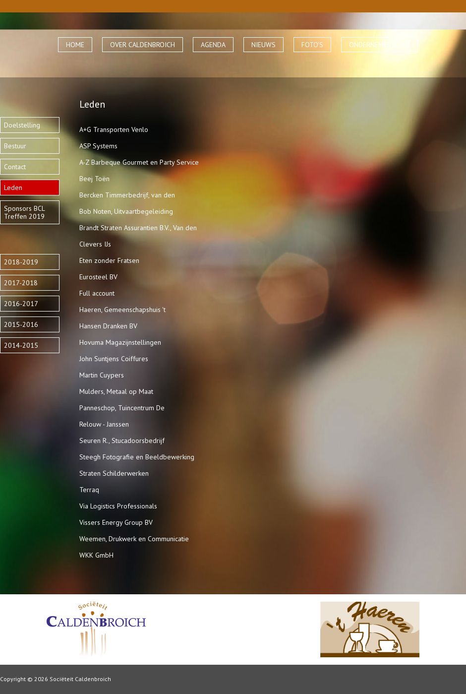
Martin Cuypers (101, 375)
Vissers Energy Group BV (116, 522)
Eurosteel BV (98, 276)
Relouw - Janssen (104, 424)
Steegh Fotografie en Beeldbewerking (136, 456)
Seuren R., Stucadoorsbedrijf (122, 440)
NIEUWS (263, 44)
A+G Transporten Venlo (113, 129)
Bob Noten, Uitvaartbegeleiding (126, 211)
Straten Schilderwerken (114, 473)
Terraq (89, 489)
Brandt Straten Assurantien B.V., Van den (138, 227)
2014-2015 (21, 345)
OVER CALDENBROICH (142, 44)
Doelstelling (22, 125)
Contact (15, 166)
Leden (13, 187)
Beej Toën (94, 178)
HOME (75, 44)
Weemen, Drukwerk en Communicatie (134, 538)
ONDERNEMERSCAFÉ (379, 44)
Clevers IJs (95, 244)
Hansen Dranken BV (108, 325)
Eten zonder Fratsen (109, 260)
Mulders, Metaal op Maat (116, 391)
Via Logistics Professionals (118, 506)
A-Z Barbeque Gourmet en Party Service (139, 162)
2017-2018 (21, 282)
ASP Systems (98, 145)
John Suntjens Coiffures (113, 358)
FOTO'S (312, 44)
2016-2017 (21, 303)
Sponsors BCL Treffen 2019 (24, 212)
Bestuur (15, 145)
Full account (97, 293)
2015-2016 (21, 324)
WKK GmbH (96, 555)
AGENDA (213, 44)
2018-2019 (21, 261)
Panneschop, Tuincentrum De (122, 407)
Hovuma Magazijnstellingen (120, 342)
